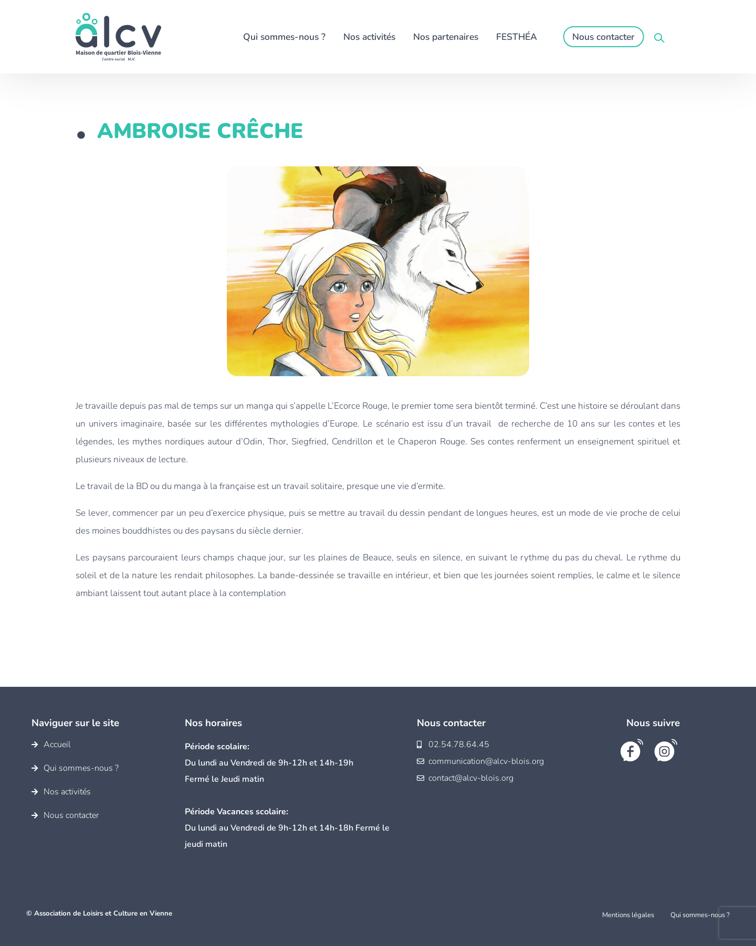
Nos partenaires (445, 36)
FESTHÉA (516, 36)
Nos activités (369, 36)
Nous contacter (603, 36)
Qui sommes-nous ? (284, 36)
